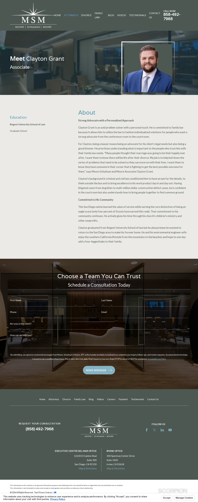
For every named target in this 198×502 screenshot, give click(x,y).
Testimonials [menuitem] (137, 15)
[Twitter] (154, 430)
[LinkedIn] (162, 430)
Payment (123, 399)
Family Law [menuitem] (99, 15)
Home (42, 399)
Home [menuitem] (57, 15)
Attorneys (54, 399)
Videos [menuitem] (121, 15)
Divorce (66, 399)
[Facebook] (146, 430)
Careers (111, 399)
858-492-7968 (171, 16)
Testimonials (137, 399)
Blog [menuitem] (111, 15)
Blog (91, 399)
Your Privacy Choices (45, 492)
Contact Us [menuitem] (154, 15)
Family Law (79, 399)
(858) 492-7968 (40, 429)
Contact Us (153, 399)
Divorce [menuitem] (86, 15)
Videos (100, 399)
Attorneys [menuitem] (71, 15)
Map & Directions (88, 468)
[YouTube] (170, 430)
